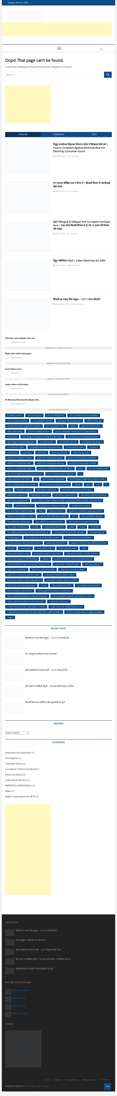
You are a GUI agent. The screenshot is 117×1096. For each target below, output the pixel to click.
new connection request (92, 516)
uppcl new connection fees (43, 569)
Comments (58, 134)
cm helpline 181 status (91, 442)
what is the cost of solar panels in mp (66, 606)
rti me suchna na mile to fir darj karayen (24, 543)
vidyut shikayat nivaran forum (19, 590)
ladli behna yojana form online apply (77, 489)
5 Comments (73, 156)
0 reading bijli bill (14, 415)
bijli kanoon (12, 436)
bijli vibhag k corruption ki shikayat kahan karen (42, 436)
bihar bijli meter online (91, 426)
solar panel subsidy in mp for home (22, 559)
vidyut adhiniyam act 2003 (88, 585)
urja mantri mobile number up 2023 (61, 580)
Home (48, 1080)
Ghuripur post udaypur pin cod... (20, 338)
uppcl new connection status (72, 569)
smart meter (25, 548)
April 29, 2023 (59, 156)
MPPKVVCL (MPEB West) (18, 785)
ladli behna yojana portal (17, 500)
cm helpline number (15, 447)
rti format (94, 527)
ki (106, 484)
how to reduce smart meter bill (61, 473)
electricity (41, 452)
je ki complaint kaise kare (53, 479)
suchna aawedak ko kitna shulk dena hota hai (73, 559)
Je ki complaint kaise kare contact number (87, 479)
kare (98, 484)
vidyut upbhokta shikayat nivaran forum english (27, 596)
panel (71, 527)
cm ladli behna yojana (75, 447)
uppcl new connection (16, 569)
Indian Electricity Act (15, 780)
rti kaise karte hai (97, 532)
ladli (9, 489)
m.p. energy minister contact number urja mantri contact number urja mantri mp (67, 500)
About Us (58, 1080)
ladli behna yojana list (16, 495)
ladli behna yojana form (46, 489)
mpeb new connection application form (85, 511)
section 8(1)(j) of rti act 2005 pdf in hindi (88, 543)
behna (73, 426)
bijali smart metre (14, 431)
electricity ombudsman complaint (82, 458)
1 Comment (72, 234)
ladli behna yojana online (65, 495)
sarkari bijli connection (55, 543)
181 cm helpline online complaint (84, 415)
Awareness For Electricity (18, 752)
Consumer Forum (13, 763)
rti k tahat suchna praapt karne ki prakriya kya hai (27, 532)
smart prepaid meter (67, 548)
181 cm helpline (34, 415)
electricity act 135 (59, 452)
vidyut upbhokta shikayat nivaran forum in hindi (72, 596)
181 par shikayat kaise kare (69, 420)
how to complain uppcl (98, 468)
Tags (94, 134)
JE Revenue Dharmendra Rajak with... (22, 399)
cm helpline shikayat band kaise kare (45, 447)
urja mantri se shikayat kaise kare (21, 585)
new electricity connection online (83, 521)
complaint (93, 447)
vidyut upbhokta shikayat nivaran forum (54, 590)
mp (8, 505)
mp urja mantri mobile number (20, 511)
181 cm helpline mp (55, 415)
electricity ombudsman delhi (19, 463)
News (8, 791)
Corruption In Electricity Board (20, 769)
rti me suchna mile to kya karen (79, 537)
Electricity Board (13, 774)
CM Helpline (11, 758)
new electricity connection (18, 521)
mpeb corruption (56, 511)
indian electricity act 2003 (18, 479)
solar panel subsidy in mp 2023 (47, 553)
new (74, 516)
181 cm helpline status (17, 420)
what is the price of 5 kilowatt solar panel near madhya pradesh (34, 612)
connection (12, 452)
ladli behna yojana (24, 489)
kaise (88, 484)
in (80, 473)
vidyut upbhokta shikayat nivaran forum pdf (25, 601)
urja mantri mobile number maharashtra (24, 580)
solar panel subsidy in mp (17, 553)
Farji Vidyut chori (13, 369)
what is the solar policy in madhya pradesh (84, 612)
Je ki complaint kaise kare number (21, 484)
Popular (22, 134)
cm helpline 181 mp (67, 442)
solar (84, 548)
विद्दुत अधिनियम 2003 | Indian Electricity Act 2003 (79, 260)
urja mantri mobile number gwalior (59, 574)
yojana (10, 617)
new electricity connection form (49, 521)
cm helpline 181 (47, 442)
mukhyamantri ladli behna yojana (52, 516)
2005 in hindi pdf (94, 420)
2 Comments (73, 191)
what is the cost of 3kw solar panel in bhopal (26, 606)
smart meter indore (44, 548)
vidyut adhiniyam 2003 (61, 585)
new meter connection (17, 527)
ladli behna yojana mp (40, 495)
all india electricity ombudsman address (24, 426)
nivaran (35, 527)
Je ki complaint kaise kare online (55, 484)
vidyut (43, 585)
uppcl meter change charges (67, 564)
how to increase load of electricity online (24, 473)
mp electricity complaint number (52, 505)
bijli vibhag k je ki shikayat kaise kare (83, 436)
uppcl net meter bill (93, 564)
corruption (27, 452)
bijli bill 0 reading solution (39, 431)
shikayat (10, 548)
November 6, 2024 (61, 304)
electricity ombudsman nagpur (20, 468)
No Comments (73, 265)
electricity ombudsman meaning (50, 463)
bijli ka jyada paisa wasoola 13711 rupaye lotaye (75, 431)
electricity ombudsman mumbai (83, 463)
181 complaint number (42, 420)
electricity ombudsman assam (49, 458)
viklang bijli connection (58, 601)
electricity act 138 (81, 452)
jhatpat (77, 484)
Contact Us (105, 1080)
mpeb (41, 511)
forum (80, 468)
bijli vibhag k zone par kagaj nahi (20, 442)
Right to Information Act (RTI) (20, 796)
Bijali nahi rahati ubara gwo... (18, 353)
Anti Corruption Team (55, 426)
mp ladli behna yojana (80, 505)
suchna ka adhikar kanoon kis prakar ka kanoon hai (28, 564)
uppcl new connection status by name (23, 574)
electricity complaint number (19, 458)
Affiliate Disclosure (89, 1080)
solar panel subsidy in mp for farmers (81, 553)
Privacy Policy (72, 1080)
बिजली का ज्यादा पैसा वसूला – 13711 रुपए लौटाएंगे (76, 299)
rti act (82, 527)
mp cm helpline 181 (24, 505)
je (36, 479)
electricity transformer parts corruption (55, 468)
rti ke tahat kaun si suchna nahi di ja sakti (43, 537)
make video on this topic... (17, 384)
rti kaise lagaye (13, 537)
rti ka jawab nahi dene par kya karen (69, 532)
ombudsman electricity (54, 527)
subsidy (45, 559)
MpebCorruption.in (14, 1086)
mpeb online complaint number (20, 516)
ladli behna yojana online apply (93, 495)
